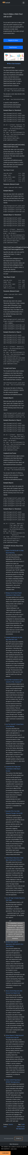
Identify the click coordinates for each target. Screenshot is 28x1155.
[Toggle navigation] (23, 2)
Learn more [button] (14, 1148)
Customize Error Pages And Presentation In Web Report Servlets (13, 769)
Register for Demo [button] (13, 40)
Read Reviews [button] (13, 47)
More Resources (14, 1144)
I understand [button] (5, 1153)
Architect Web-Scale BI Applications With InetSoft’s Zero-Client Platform (15, 944)
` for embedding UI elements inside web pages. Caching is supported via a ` (15, 931)
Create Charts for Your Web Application (20, 1127)
